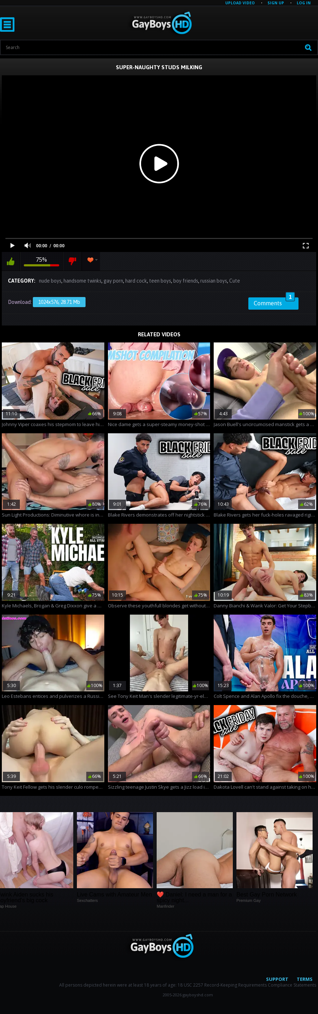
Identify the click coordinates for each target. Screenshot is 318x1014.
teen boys (160, 281)
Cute (234, 281)
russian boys (213, 281)
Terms (305, 979)
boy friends (185, 281)
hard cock (136, 281)
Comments (274, 302)
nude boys (50, 281)
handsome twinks (82, 281)
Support (277, 979)
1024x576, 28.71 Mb (59, 302)
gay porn (113, 281)
